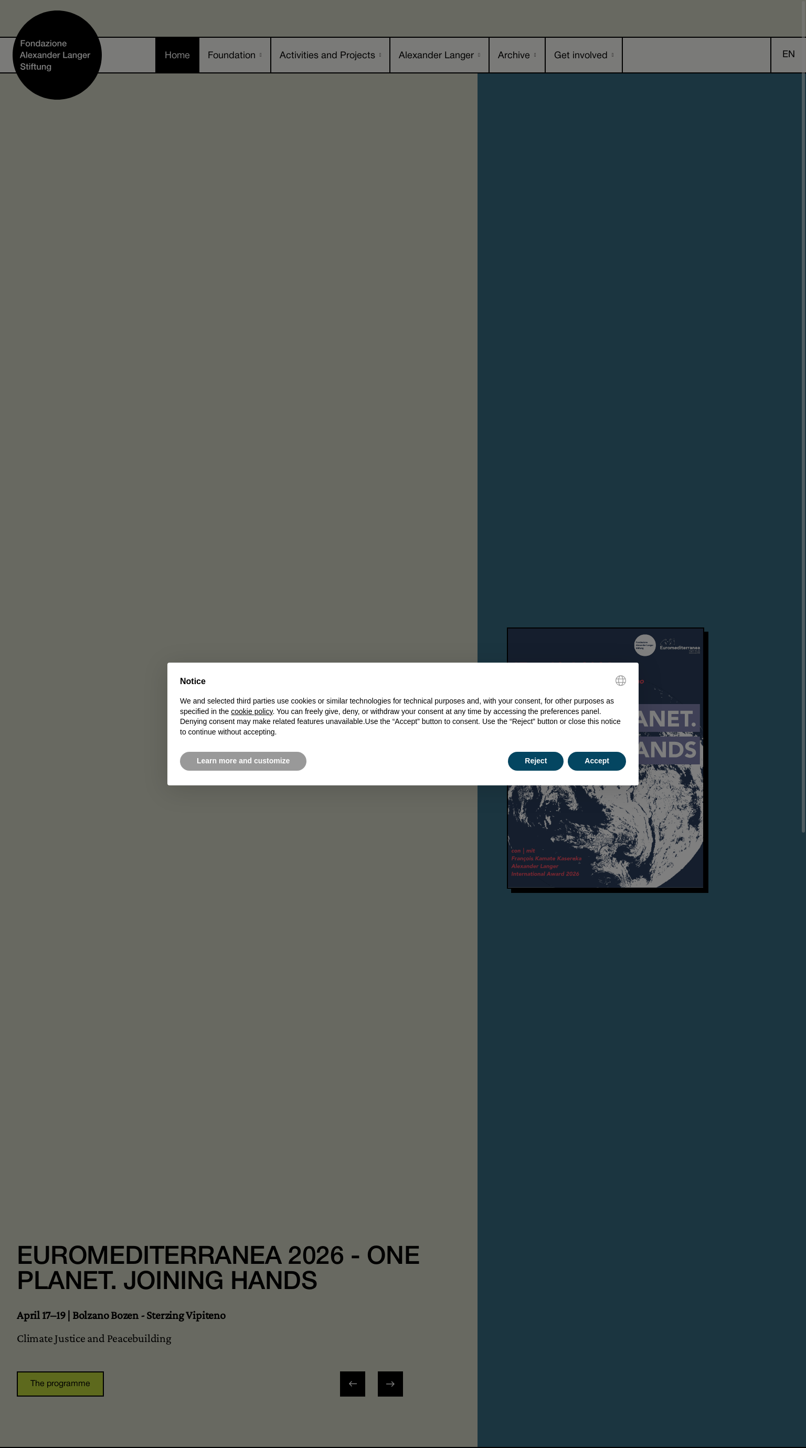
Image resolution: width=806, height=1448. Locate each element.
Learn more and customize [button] (243, 761)
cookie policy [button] (251, 711)
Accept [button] (597, 761)
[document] (403, 706)
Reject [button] (536, 761)
